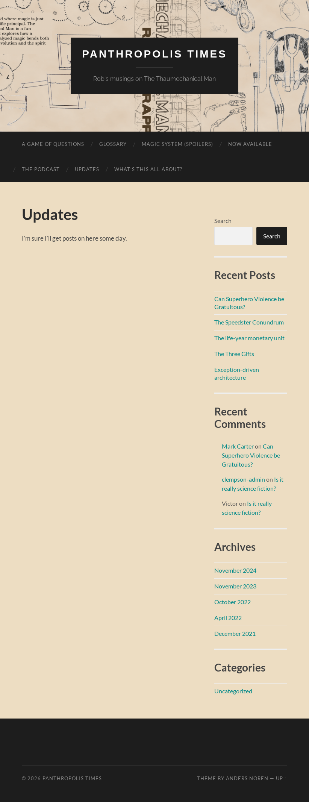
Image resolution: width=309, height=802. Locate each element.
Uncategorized (233, 690)
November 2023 (235, 586)
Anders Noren (247, 778)
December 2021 (235, 633)
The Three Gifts (234, 353)
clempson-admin (243, 479)
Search (223, 220)
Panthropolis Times (154, 54)
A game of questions (53, 144)
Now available (250, 144)
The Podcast (41, 169)
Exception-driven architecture (236, 373)
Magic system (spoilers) (177, 144)
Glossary (113, 144)
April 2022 (228, 617)
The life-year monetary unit (249, 337)
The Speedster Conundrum (249, 322)
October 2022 (232, 601)
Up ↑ (281, 778)
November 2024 (235, 570)
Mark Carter (238, 446)
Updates (87, 169)
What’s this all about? (148, 169)
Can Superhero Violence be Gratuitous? (251, 455)
